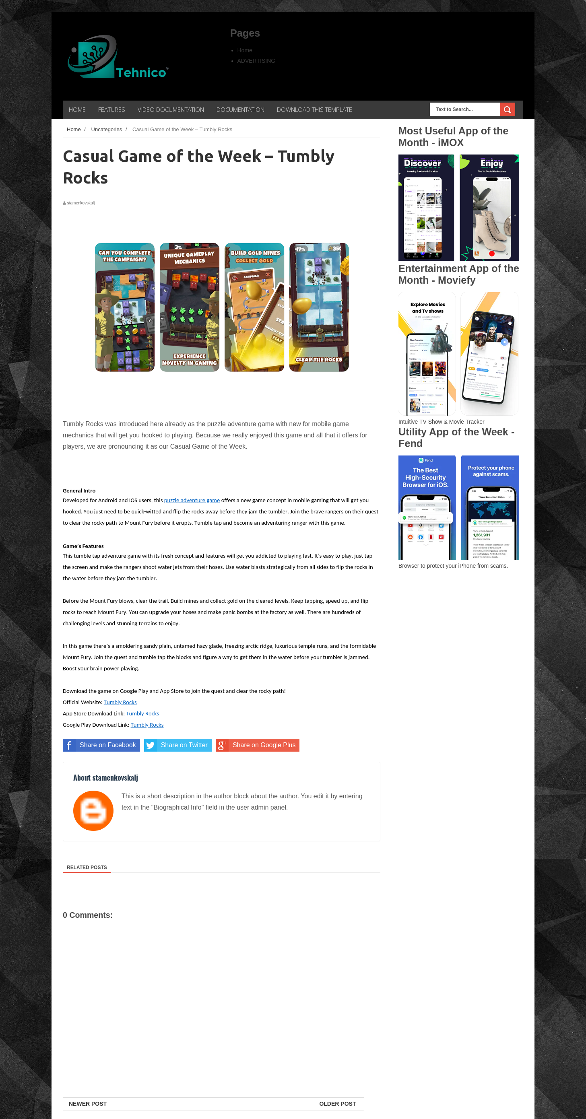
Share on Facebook (99, 745)
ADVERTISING (256, 61)
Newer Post (88, 1103)
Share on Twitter (176, 745)
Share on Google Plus (256, 745)
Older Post (337, 1103)
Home (244, 50)
